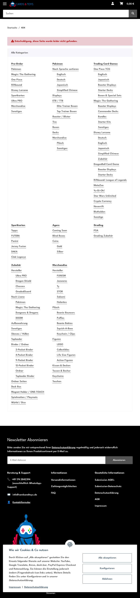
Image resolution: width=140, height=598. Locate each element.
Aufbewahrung (19, 323)
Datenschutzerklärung (63, 447)
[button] (112, 4)
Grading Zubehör (103, 236)
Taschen (56, 381)
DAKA (14, 252)
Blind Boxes (58, 236)
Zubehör (102, 159)
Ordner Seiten (19, 381)
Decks (55, 132)
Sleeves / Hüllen (20, 334)
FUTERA (15, 236)
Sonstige (98, 217)
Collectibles (63, 350)
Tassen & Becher (61, 371)
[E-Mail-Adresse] (56, 460)
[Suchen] (66, 13)
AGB (97, 499)
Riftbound (16, 85)
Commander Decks (108, 111)
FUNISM (61, 276)
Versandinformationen (63, 480)
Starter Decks (105, 90)
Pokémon (16, 69)
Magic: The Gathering (23, 74)
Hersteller (16, 270)
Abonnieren (119, 460)
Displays (57, 95)
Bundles (102, 117)
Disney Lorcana (19, 90)
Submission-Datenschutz (108, 486)
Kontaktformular (21, 502)
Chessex (20, 286)
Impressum (101, 506)
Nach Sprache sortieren (65, 69)
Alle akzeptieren (107, 558)
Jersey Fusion (18, 246)
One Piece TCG (102, 69)
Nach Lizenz (18, 297)
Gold (59, 246)
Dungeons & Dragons (27, 313)
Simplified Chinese (67, 90)
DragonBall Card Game (106, 164)
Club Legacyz (18, 257)
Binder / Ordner (20, 344)
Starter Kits (104, 122)
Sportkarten (17, 95)
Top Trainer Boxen (67, 111)
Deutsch (61, 80)
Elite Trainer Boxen (67, 106)
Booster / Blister (61, 117)
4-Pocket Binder (24, 355)
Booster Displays (107, 85)
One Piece (16, 80)
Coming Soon (59, 230)
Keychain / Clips (66, 334)
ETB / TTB (57, 101)
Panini (14, 241)
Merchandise (18, 106)
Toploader (16, 339)
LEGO (60, 344)
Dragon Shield (23, 281)
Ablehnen (107, 579)
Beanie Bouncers (66, 313)
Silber (60, 252)
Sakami (61, 297)
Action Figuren (65, 360)
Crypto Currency (103, 201)
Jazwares (62, 281)
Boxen (55, 127)
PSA (96, 230)
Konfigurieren (107, 568)
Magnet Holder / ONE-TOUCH (27, 392)
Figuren (56, 339)
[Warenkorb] (127, 4)
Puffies (60, 318)
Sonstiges (16, 111)
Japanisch (62, 85)
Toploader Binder (25, 376)
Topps (14, 230)
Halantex (62, 302)
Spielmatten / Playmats (24, 397)
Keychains (58, 376)
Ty (58, 286)
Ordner (19, 371)
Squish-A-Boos (65, 328)
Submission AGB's (104, 480)
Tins (54, 122)
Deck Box (16, 387)
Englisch (61, 74)
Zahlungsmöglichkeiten (64, 486)
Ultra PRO (16, 101)
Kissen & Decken (61, 365)
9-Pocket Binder (24, 360)
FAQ (53, 493)
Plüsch (60, 143)
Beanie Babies (65, 323)
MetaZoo (99, 185)
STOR (60, 291)
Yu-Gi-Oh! (99, 190)
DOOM (19, 318)
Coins (55, 241)
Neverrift (99, 206)
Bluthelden (99, 212)
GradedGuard (23, 291)
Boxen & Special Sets (109, 95)
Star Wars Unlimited (105, 196)
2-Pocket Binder (24, 350)
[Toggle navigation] (5, 2)
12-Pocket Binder (25, 365)
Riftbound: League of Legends (110, 180)
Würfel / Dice (18, 402)
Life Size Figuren (66, 355)
